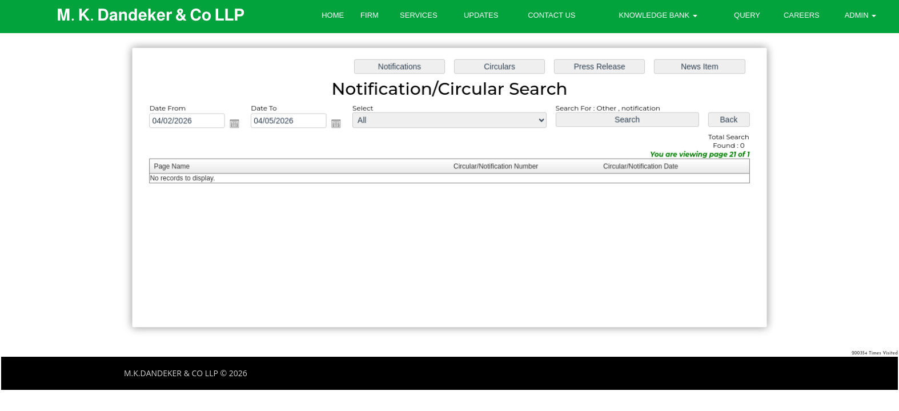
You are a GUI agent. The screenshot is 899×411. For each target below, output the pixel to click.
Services (419, 15)
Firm (369, 15)
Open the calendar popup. (245, 126)
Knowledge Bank (658, 15)
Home (333, 15)
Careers (802, 15)
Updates (481, 15)
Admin (861, 15)
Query (747, 15)
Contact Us (551, 15)
